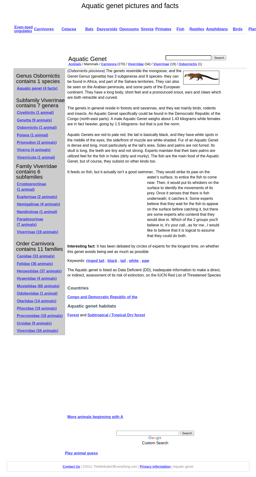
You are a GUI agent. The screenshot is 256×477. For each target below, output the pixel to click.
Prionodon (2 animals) (37, 142)
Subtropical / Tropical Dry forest (116, 315)
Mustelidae (38, 286)
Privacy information (155, 466)
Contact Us (71, 466)
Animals (75, 64)
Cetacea (68, 29)
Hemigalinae (38, 204)
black (112, 261)
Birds (237, 29)
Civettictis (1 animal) (35, 113)
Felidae (35, 264)
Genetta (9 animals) (34, 120)
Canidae (36, 256)
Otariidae (36, 301)
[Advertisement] (154, 44)
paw (145, 261)
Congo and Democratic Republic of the (102, 297)
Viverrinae (161, 64)
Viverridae (136, 64)
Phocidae (37, 308)
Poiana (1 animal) (32, 135)
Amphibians (217, 29)
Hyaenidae (37, 278)
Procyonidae (40, 316)
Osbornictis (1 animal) (37, 128)
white (134, 261)
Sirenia (147, 29)
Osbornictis (188, 64)
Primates (163, 29)
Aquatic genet (37, 88)
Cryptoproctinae (31, 186)
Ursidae (34, 323)
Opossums (129, 29)
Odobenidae (37, 293)
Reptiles (196, 29)
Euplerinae (37, 197)
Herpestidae (39, 271)
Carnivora (108, 64)
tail (123, 261)
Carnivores (44, 29)
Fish (180, 29)
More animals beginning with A (95, 417)
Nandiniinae (37, 212)
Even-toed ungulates (23, 29)
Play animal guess (81, 453)
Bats (89, 29)
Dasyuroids (107, 29)
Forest (73, 315)
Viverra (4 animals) (34, 150)
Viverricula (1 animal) (36, 157)
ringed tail (95, 261)
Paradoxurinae (30, 221)
